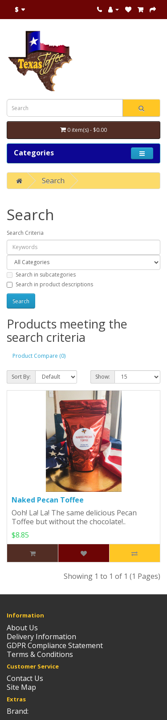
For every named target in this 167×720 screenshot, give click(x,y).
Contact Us (25, 678)
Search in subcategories (41, 274)
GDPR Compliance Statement (55, 645)
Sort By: (21, 376)
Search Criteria (25, 233)
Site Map (21, 687)
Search (53, 181)
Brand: (18, 711)
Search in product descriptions (50, 284)
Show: (102, 376)
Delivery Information (41, 636)
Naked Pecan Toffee (48, 500)
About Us (22, 628)
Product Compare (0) (38, 356)
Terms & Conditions (40, 654)
